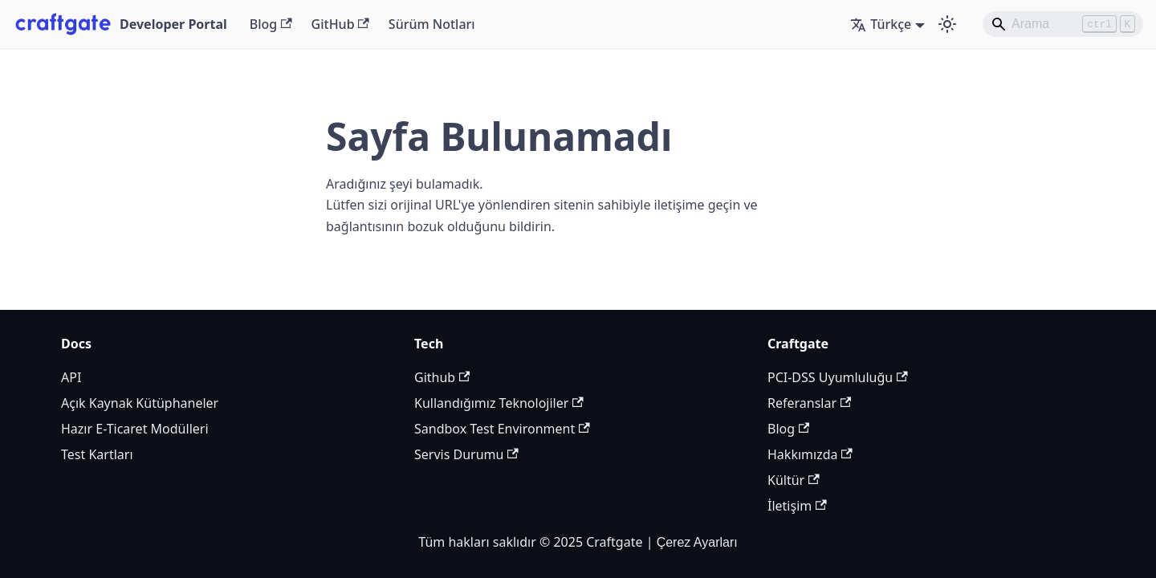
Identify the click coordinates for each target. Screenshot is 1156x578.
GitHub (340, 24)
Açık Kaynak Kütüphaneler (139, 403)
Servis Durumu (466, 454)
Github (442, 377)
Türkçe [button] (880, 24)
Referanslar (809, 403)
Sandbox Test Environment (502, 429)
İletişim (797, 506)
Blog (271, 24)
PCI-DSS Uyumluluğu (837, 377)
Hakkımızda (810, 454)
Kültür (793, 480)
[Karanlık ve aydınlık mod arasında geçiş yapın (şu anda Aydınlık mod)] (947, 24)
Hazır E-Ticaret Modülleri (135, 429)
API (71, 377)
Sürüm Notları (432, 24)
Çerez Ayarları (697, 542)
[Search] (1063, 24)
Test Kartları (97, 454)
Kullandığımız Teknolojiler (499, 403)
